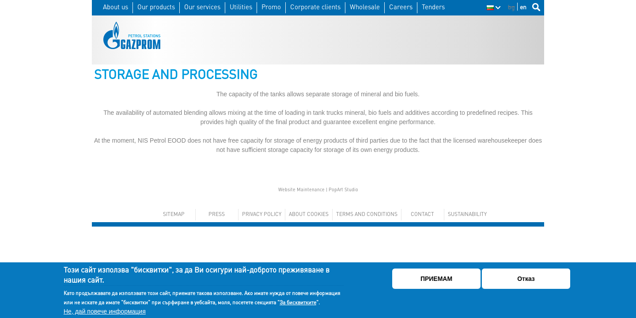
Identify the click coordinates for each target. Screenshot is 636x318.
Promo (271, 7)
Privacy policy (261, 214)
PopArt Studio (343, 189)
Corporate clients (315, 7)
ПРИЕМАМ (436, 278)
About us (115, 7)
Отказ (526, 278)
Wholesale (365, 7)
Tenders (433, 7)
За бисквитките (298, 302)
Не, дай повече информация (105, 311)
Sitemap (174, 214)
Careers (401, 7)
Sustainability (467, 214)
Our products (156, 7)
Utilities (241, 7)
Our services (202, 7)
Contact (422, 214)
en (523, 7)
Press (216, 214)
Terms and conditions (367, 214)
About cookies (309, 214)
